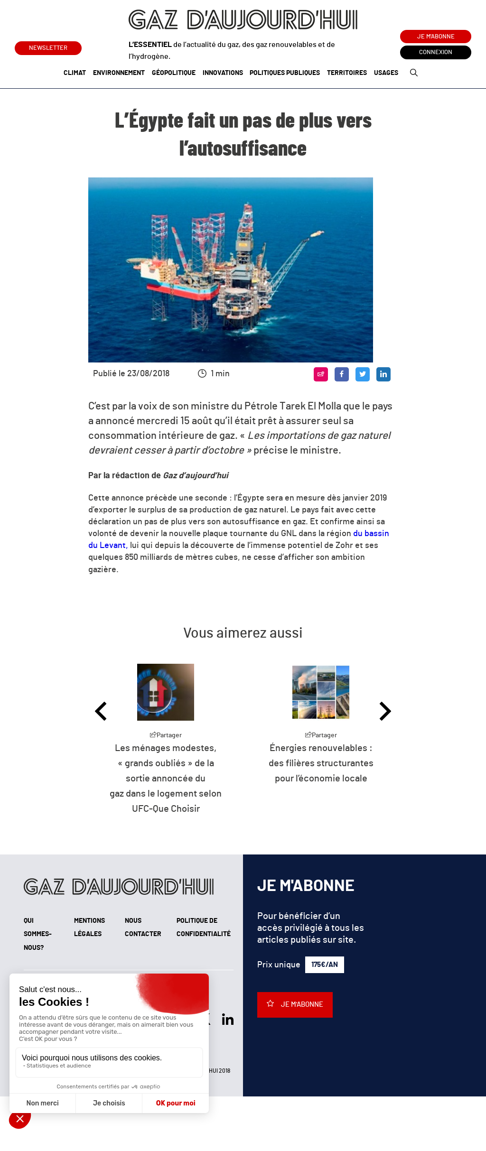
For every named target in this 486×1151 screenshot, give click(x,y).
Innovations (223, 73)
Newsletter (48, 46)
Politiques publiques (285, 73)
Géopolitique (174, 73)
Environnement (119, 73)
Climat (75, 73)
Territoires (347, 73)
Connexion (435, 52)
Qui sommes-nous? (38, 935)
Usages (386, 73)
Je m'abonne (436, 37)
